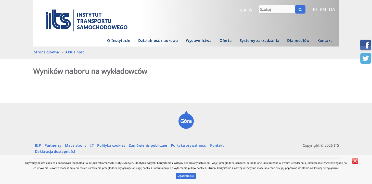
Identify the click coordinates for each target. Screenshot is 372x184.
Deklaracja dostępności (55, 151)
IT (92, 145)
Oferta (226, 40)
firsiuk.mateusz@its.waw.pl (287, 146)
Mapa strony (76, 145)
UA (332, 9)
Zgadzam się (186, 176)
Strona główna (46, 52)
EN (323, 9)
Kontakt (324, 40)
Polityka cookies (111, 145)
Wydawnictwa (199, 40)
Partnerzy (53, 145)
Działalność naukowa (158, 40)
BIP (38, 145)
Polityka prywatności (189, 145)
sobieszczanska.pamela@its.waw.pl (278, 146)
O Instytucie (118, 40)
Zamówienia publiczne (148, 145)
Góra (186, 121)
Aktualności (75, 52)
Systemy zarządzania (259, 40)
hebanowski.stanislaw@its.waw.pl (297, 146)
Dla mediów (298, 40)
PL (315, 9)
